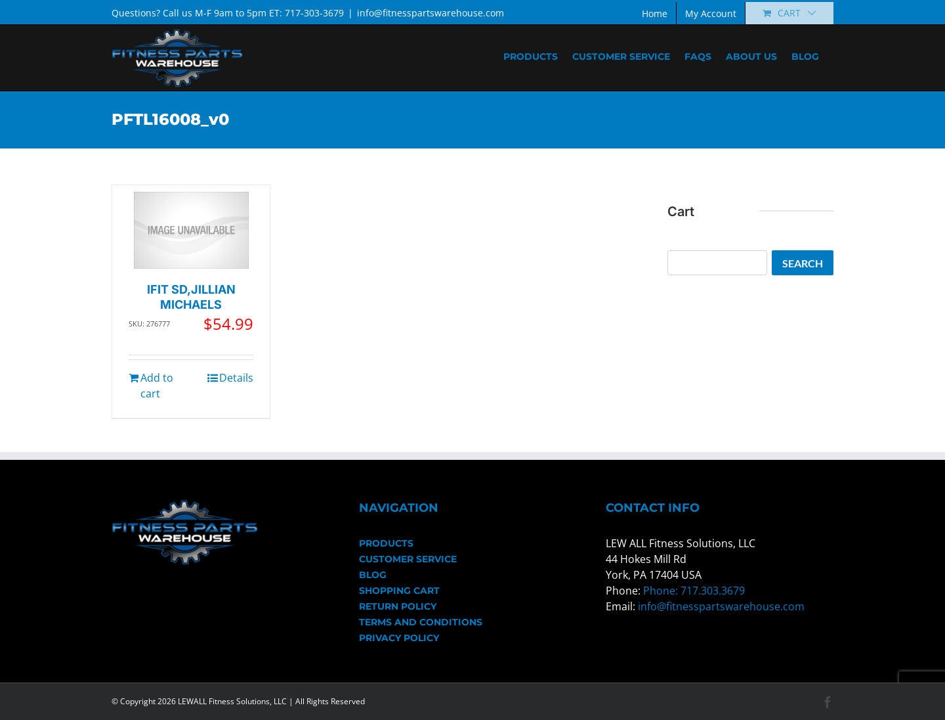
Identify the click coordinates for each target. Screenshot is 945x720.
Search (802, 263)
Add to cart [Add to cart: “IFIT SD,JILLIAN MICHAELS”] (156, 386)
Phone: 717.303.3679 (694, 590)
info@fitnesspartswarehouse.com (430, 13)
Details (236, 378)
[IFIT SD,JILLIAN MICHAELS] (191, 230)
